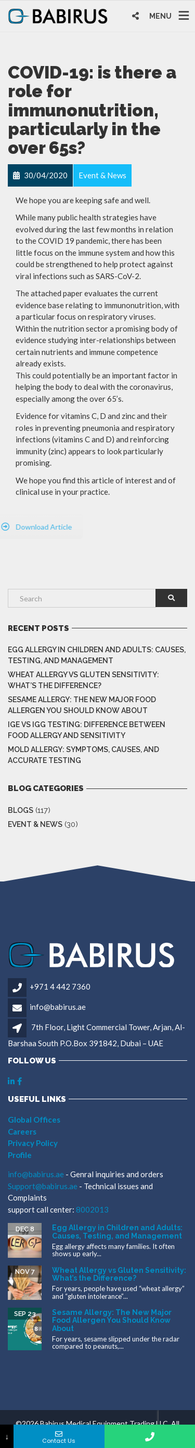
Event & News (35, 824)
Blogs (20, 810)
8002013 (92, 1209)
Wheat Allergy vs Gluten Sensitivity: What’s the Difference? (83, 680)
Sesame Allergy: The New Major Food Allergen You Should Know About (82, 705)
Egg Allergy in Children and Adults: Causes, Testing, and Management (97, 655)
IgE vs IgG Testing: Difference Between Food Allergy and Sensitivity (86, 730)
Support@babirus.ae (43, 1186)
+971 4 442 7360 (60, 986)
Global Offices (34, 1119)
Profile (20, 1155)
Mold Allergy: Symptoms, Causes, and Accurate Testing (83, 755)
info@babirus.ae (58, 1006)
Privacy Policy (33, 1143)
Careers (22, 1131)
